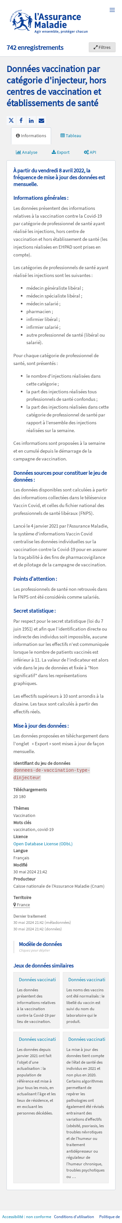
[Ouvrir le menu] (112, 10)
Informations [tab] (31, 135)
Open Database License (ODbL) (43, 844)
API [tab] (90, 152)
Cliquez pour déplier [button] (34, 950)
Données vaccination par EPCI (49, 1039)
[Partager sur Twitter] (11, 120)
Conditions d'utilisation (74, 1216)
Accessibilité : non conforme (27, 1216)
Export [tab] (61, 152)
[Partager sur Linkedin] (31, 120)
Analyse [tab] (26, 152)
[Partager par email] (41, 120)
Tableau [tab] (71, 135)
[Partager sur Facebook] (21, 120)
